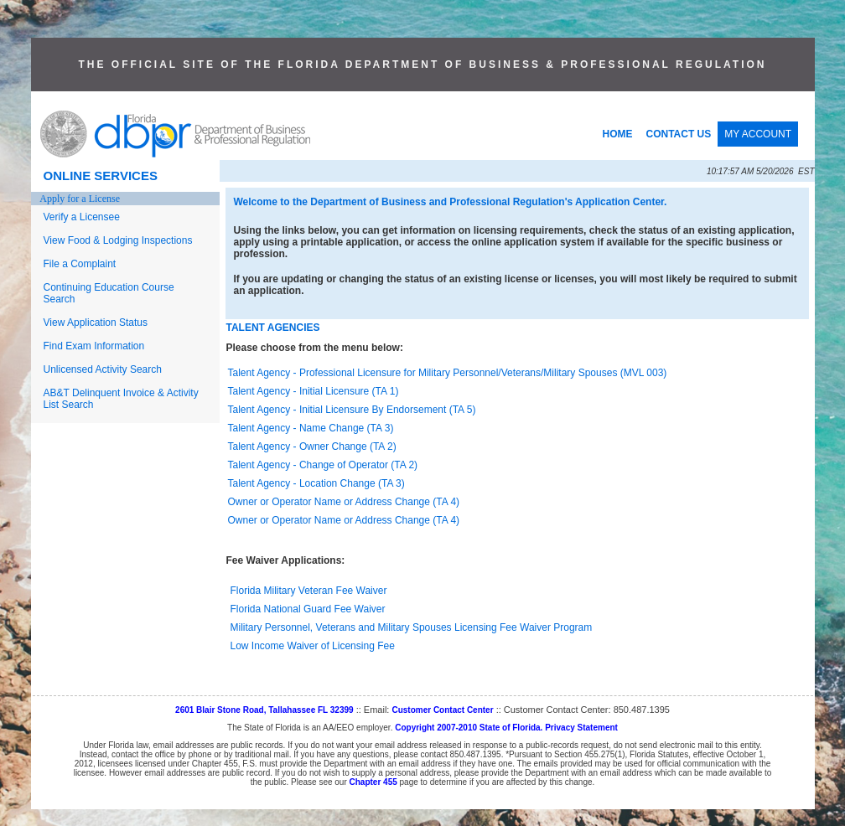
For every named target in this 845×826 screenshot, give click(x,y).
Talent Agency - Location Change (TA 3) (316, 483)
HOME (618, 134)
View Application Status (96, 322)
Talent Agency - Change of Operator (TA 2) (323, 465)
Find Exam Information (94, 346)
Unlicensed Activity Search (103, 369)
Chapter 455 (373, 782)
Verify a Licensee (82, 217)
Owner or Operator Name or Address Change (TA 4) (344, 502)
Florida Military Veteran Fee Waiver (309, 590)
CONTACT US (679, 134)
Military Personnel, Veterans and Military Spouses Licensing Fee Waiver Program (412, 627)
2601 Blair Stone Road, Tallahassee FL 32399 (264, 710)
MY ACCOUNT (757, 134)
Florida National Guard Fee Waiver (308, 609)
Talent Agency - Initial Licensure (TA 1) (313, 391)
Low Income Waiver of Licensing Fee (313, 646)
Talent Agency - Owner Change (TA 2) (312, 446)
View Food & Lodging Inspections (118, 240)
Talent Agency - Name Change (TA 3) (311, 428)
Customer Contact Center (442, 710)
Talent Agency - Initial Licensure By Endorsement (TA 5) (352, 410)
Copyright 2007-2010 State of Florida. (468, 727)
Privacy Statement (581, 727)
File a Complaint (80, 264)
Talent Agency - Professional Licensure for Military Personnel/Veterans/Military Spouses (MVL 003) (447, 373)
